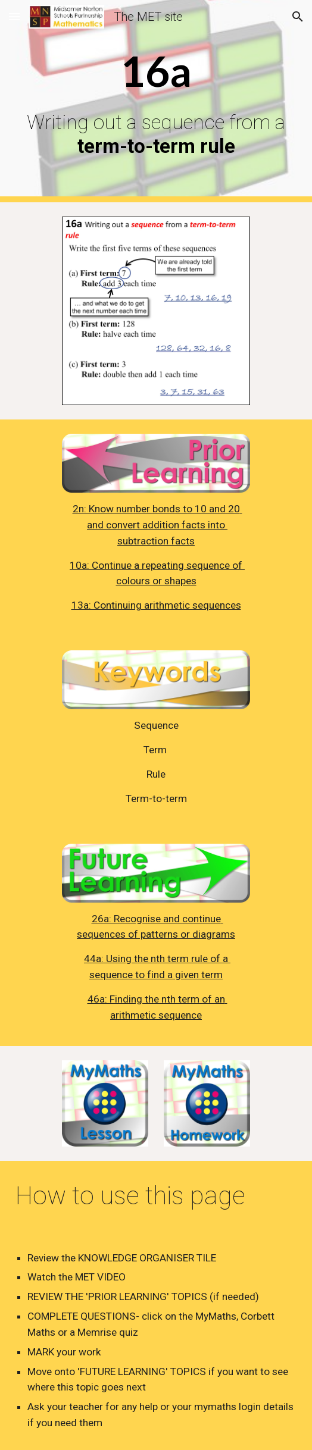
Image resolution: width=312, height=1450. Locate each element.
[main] (156, 101)
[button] (14, 16)
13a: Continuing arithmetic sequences (156, 605)
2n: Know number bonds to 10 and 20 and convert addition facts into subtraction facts (157, 525)
